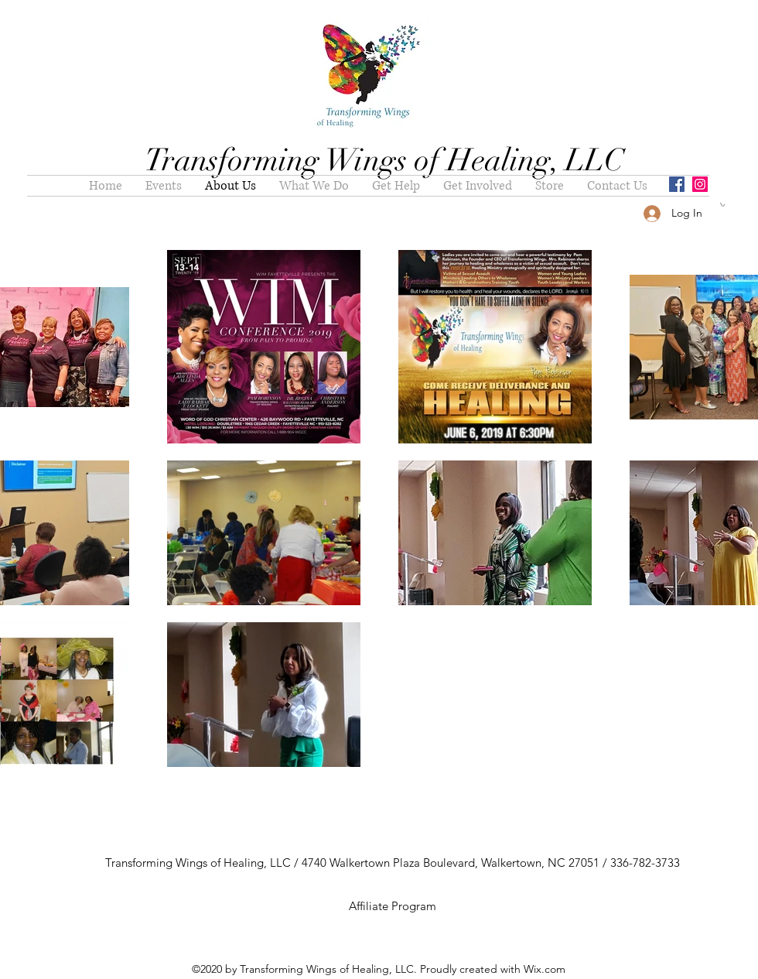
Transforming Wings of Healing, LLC (384, 160)
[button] (722, 205)
